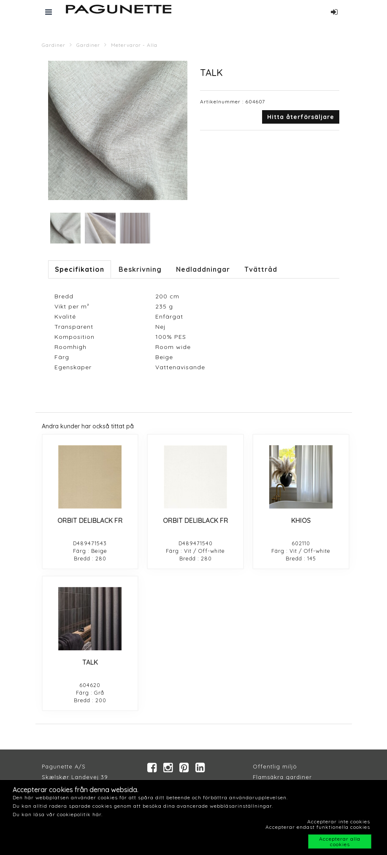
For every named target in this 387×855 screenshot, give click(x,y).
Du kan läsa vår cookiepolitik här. (58, 814)
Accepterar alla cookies (339, 841)
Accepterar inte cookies (338, 821)
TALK (90, 662)
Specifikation (79, 269)
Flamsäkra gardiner (282, 777)
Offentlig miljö (275, 766)
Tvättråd (260, 269)
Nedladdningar (203, 269)
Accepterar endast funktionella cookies (317, 827)
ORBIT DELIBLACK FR (90, 520)
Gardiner (53, 45)
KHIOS (301, 520)
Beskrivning (140, 269)
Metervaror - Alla (134, 45)
